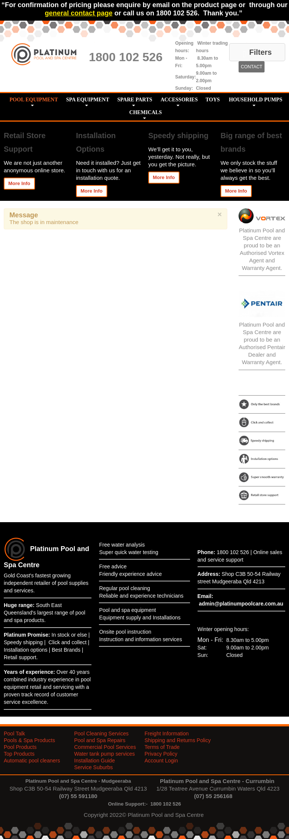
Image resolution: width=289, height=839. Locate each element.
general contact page (79, 13)
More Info (19, 183)
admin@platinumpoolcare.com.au (241, 604)
